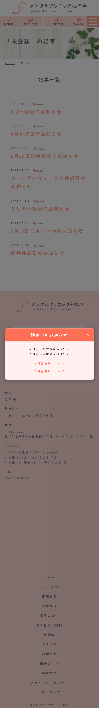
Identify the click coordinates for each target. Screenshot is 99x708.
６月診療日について (49, 371)
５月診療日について (49, 363)
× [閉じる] (87, 335)
